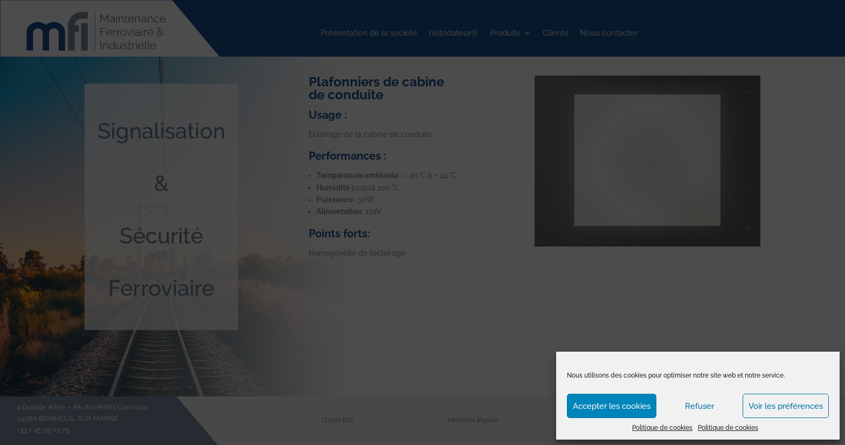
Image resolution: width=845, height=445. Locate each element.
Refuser (699, 406)
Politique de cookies (662, 428)
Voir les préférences (786, 406)
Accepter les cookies (611, 406)
